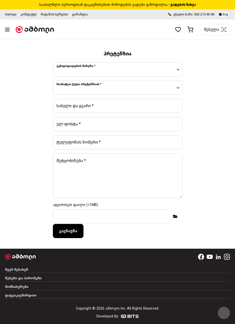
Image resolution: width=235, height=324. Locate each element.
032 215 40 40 (204, 14)
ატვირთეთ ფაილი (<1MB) (75, 205)
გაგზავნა (68, 230)
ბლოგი (10, 14)
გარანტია (80, 14)
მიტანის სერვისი (54, 14)
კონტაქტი (28, 14)
